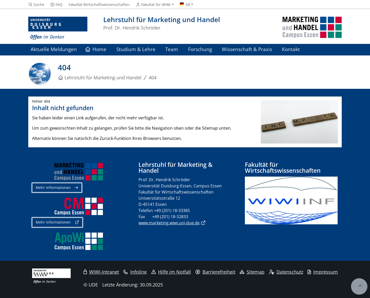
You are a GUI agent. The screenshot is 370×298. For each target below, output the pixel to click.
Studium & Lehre (135, 49)
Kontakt (291, 49)
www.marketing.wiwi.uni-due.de (169, 223)
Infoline (135, 272)
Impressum (323, 272)
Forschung (200, 49)
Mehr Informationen (53, 187)
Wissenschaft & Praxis (247, 49)
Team (171, 49)
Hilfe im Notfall (171, 272)
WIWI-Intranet (101, 272)
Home (96, 49)
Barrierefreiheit (215, 272)
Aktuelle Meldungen (54, 49)
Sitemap (252, 272)
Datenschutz (286, 272)
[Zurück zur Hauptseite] (312, 28)
